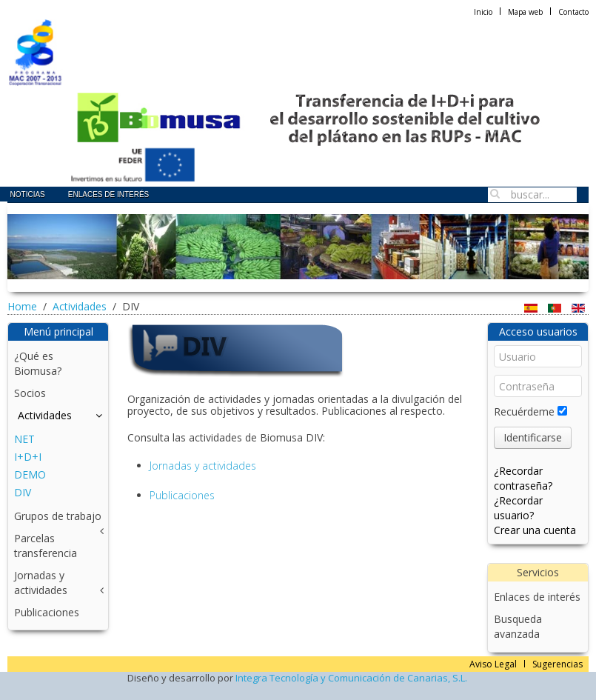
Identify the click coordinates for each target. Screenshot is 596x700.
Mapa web (525, 12)
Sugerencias (557, 664)
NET (24, 439)
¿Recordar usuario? (518, 507)
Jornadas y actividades (203, 466)
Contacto (573, 12)
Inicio (483, 12)
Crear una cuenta (535, 530)
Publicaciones (182, 495)
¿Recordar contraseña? (523, 478)
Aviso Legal (493, 664)
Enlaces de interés (108, 194)
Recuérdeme (524, 411)
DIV (22, 492)
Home (22, 306)
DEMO (30, 474)
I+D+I (27, 457)
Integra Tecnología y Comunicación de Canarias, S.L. (351, 677)
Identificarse (532, 437)
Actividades (80, 306)
